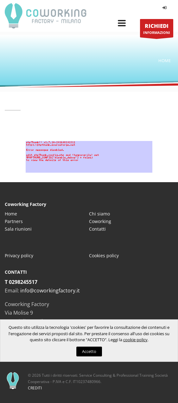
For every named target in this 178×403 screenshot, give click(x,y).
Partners (14, 221)
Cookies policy (104, 256)
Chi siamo (99, 214)
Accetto (89, 351)
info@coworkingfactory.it (50, 290)
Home (164, 60)
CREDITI (35, 388)
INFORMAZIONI (156, 30)
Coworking (100, 221)
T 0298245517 (21, 281)
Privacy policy (19, 256)
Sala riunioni (18, 229)
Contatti (97, 229)
